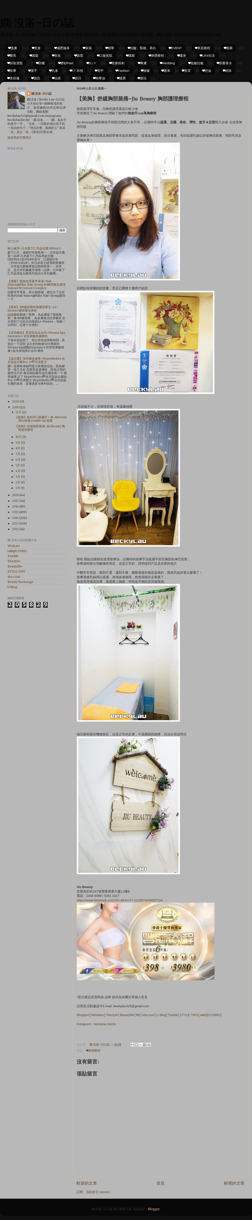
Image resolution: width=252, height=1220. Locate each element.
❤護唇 (121, 78)
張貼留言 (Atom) (98, 1192)
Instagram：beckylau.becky (96, 1024)
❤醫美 (12, 55)
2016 (15, 506)
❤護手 (32, 70)
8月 (18, 448)
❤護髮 (34, 55)
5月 (18, 465)
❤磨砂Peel (65, 63)
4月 (18, 471)
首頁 (160, 1183)
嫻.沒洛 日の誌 (15, 148)
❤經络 (227, 70)
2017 (15, 501)
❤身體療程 (156, 55)
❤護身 (181, 55)
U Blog (161, 1015)
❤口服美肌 (104, 55)
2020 (16, 401)
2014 (15, 518)
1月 (18, 488)
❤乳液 (53, 70)
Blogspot (83, 1015)
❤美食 (36, 48)
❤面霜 (79, 55)
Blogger (154, 1209)
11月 (19, 412)
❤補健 (145, 70)
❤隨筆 (166, 70)
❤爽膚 (142, 63)
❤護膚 (12, 48)
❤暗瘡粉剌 (116, 63)
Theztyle (112, 1015)
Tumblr (173, 1015)
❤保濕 (87, 48)
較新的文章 (86, 1183)
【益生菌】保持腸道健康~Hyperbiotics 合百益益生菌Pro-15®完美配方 (36, 360)
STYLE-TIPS (189, 1015)
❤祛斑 (56, 78)
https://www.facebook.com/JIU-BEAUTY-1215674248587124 (120, 900)
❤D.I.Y (91, 63)
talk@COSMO (210, 1015)
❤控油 (206, 70)
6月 (18, 460)
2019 (15, 407)
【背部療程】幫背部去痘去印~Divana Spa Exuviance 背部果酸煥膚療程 (36, 334)
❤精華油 (99, 78)
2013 (15, 523)
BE (138, 1015)
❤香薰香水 (224, 63)
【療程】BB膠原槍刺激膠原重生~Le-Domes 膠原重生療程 (33, 308)
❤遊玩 (142, 78)
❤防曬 (40, 63)
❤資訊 (35, 78)
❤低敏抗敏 (196, 63)
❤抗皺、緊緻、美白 (142, 48)
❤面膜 (228, 48)
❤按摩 (12, 70)
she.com (148, 1015)
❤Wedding (167, 63)
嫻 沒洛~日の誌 (37, 23)
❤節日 (77, 78)
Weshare (97, 1015)
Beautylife (127, 1015)
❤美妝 (56, 55)
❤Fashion (122, 70)
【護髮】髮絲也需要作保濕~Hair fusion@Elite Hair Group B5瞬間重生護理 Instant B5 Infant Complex (36, 284)
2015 (15, 512)
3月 (18, 477)
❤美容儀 (13, 78)
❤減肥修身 (62, 48)
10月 (19, 437)
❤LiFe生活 (207, 55)
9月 (18, 443)
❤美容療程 (202, 48)
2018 (15, 495)
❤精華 (110, 48)
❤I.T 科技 (76, 70)
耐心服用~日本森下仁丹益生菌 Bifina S (34, 248)
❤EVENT (175, 48)
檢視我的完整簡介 (20, 137)
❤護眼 (130, 55)
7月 (18, 454)
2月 (18, 482)
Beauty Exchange (20, 582)
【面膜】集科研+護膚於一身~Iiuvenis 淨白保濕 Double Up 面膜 (41, 419)
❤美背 (186, 70)
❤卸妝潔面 (15, 63)
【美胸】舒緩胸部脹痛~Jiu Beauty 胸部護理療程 (40, 428)
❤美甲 (99, 70)
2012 (15, 529)
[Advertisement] (34, 188)
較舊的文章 (234, 1183)
